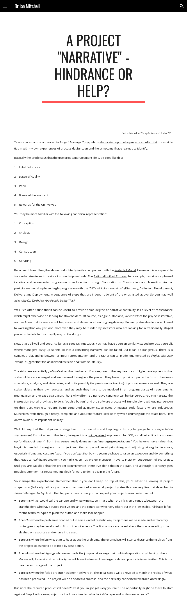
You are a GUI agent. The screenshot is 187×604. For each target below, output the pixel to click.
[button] (5, 6)
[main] (93, 67)
